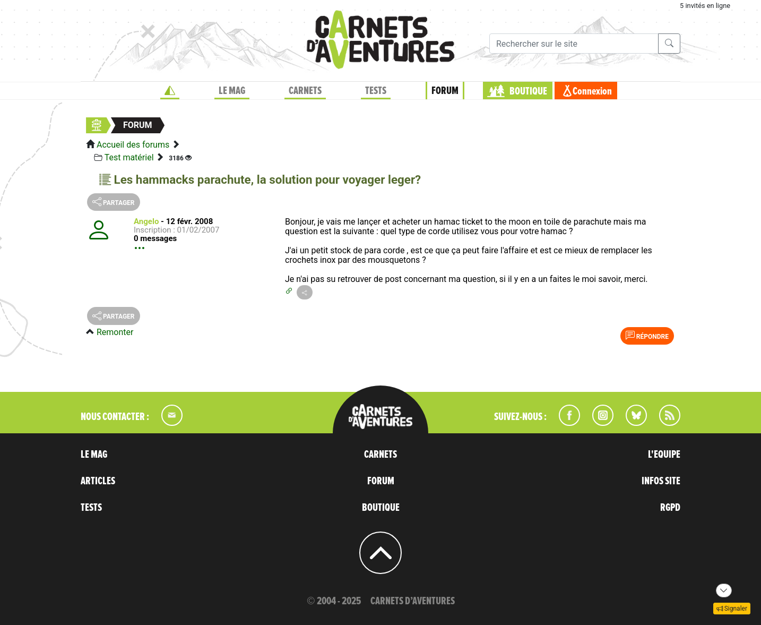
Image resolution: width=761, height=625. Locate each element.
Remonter (115, 332)
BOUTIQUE (528, 91)
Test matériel (129, 157)
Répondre (647, 335)
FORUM (445, 90)
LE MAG (232, 90)
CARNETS (305, 90)
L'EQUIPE (664, 454)
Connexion (592, 91)
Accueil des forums (133, 145)
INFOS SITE (661, 481)
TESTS (375, 90)
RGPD (670, 507)
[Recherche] (574, 43)
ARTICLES (98, 481)
